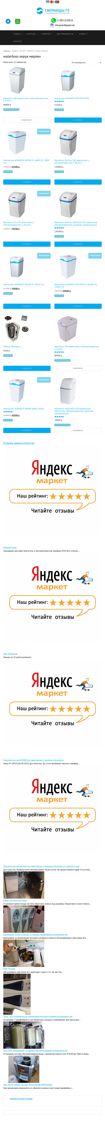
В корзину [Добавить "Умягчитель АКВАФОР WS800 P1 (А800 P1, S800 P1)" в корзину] (27, 182)
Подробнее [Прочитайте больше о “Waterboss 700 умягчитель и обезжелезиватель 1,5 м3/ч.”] (78, 368)
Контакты (18, 41)
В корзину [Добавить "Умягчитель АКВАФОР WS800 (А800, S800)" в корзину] (27, 430)
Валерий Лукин (10, 547)
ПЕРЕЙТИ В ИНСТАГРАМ (21, 1099)
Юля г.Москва (9, 968)
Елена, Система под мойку (15, 900)
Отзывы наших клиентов (18, 443)
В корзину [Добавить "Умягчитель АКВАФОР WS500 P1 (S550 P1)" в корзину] (27, 306)
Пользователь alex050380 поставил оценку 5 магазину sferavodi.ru (33, 760)
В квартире (46, 34)
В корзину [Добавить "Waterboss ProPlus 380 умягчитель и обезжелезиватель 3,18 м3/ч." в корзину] (78, 182)
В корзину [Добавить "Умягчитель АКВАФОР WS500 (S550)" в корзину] (78, 120)
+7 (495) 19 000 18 (65, 20)
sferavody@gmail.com (65, 25)
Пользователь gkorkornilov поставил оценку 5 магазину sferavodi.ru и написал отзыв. (41, 866)
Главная (17, 34)
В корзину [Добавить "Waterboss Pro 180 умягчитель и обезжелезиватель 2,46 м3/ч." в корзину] (27, 244)
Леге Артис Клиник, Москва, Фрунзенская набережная (27, 1084)
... (79, 551)
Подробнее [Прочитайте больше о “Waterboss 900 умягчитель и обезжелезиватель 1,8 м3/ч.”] (27, 120)
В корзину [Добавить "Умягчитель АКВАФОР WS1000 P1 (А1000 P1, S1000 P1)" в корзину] (78, 306)
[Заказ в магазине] (85, 62)
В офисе (82, 34)
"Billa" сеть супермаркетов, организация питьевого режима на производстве (38, 1016)
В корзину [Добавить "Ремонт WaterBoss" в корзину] (27, 368)
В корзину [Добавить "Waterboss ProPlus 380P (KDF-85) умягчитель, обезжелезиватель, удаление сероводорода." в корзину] (78, 244)
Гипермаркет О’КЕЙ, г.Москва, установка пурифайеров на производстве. (35, 934)
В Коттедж (31, 34)
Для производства (65, 34)
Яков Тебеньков (10, 653)
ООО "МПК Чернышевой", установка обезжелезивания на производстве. (35, 1050)
